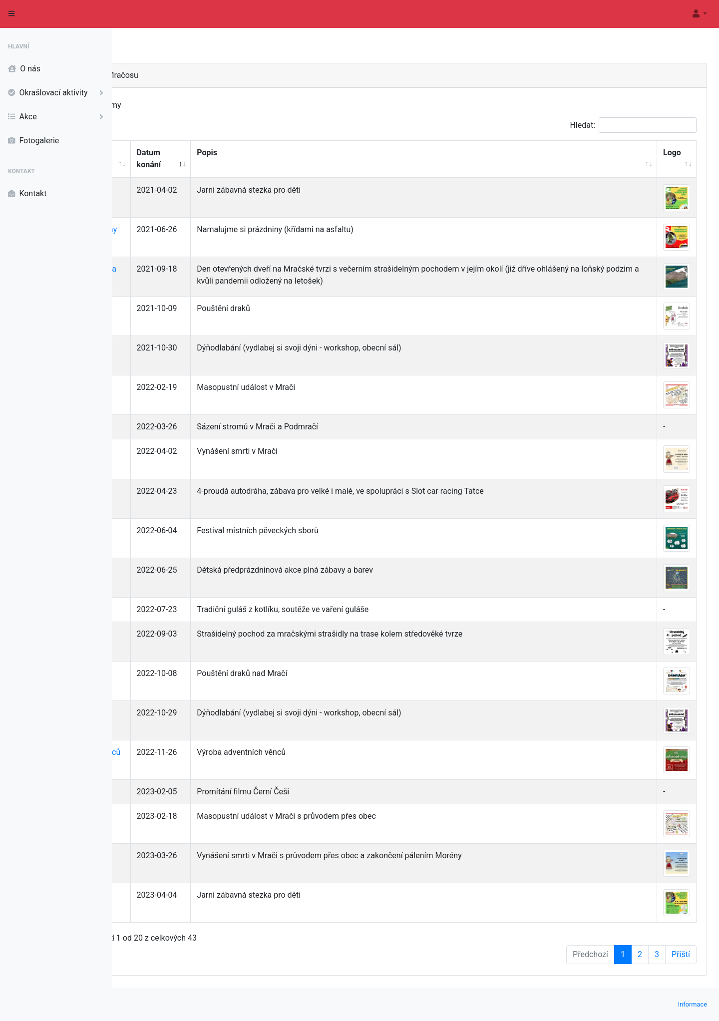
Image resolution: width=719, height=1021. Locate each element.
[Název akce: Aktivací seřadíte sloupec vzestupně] (181, 159)
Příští (681, 954)
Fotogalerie (33, 140)
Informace (692, 1004)
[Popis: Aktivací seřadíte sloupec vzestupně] (471, 159)
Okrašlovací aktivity (58, 92)
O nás (24, 68)
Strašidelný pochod (175, 634)
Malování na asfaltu (176, 570)
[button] (699, 14)
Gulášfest (158, 609)
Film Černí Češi (168, 791)
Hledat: (633, 125)
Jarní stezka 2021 (172, 190)
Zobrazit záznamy (183, 105)
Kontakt (27, 193)
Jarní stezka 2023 (172, 895)
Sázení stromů (166, 426)
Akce (58, 116)
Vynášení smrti (167, 451)
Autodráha (159, 491)
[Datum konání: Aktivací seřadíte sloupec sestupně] (256, 159)
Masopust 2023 (169, 816)
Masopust (159, 387)
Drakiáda (157, 308)
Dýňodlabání (163, 347)
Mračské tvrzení (169, 530)
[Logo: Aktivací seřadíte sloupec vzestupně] (677, 159)
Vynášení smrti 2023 (177, 855)
